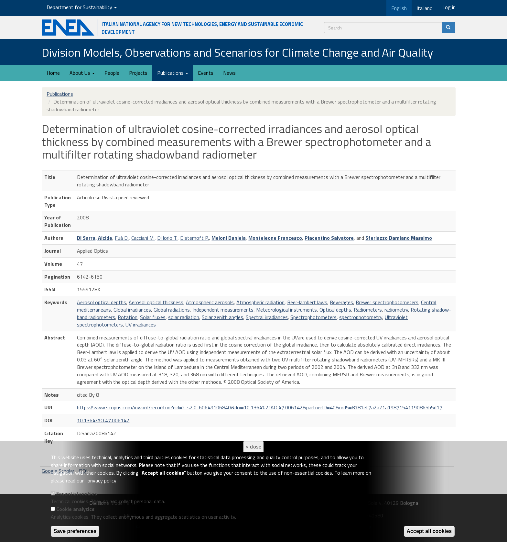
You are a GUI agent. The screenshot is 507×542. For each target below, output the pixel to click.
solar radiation (183, 317)
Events (205, 73)
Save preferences (75, 531)
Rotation (127, 317)
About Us (82, 73)
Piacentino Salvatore (329, 238)
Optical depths (335, 310)
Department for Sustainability (82, 7)
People (111, 73)
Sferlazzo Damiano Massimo (398, 238)
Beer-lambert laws (307, 302)
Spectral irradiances (267, 317)
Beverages (341, 302)
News (229, 73)
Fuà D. (122, 238)
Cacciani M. (143, 238)
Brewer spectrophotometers (387, 302)
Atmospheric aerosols (210, 302)
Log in (449, 7)
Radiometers (368, 310)
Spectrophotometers (313, 317)
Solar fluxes (153, 317)
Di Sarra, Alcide (94, 238)
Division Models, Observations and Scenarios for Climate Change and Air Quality (237, 52)
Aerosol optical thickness (156, 302)
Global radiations (172, 310)
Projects (138, 73)
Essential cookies (76, 493)
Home (53, 73)
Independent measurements (222, 310)
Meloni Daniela (228, 238)
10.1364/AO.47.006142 (103, 420)
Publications (172, 73)
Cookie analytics (75, 509)
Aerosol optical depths (101, 302)
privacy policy (102, 480)
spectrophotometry (360, 317)
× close (253, 446)
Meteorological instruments (286, 310)
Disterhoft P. (194, 238)
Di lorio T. (167, 238)
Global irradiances (132, 310)
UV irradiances (140, 324)
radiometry (396, 310)
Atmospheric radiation (260, 302)
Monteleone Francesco (275, 238)
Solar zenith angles (222, 317)
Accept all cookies (429, 531)
